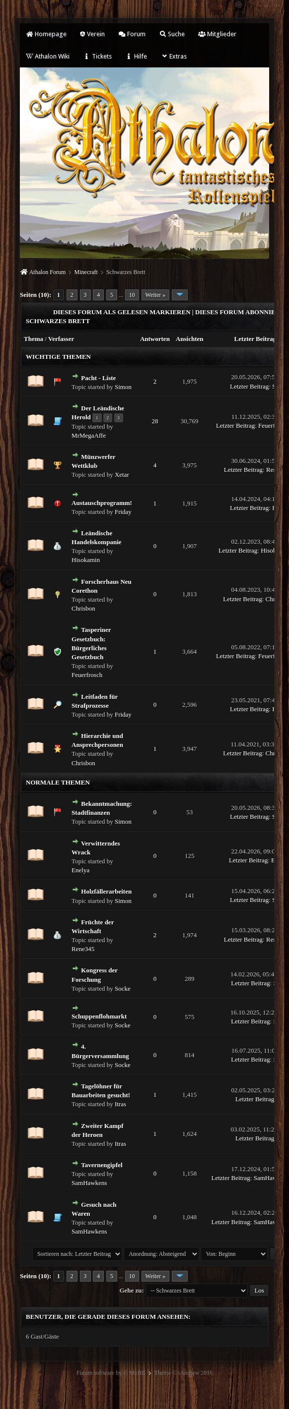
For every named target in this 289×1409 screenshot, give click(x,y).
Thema (33, 338)
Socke (123, 988)
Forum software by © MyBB (110, 1372)
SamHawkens (89, 1182)
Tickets (97, 56)
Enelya (80, 870)
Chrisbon (83, 608)
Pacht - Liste (98, 378)
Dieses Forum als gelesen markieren (122, 312)
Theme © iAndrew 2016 (183, 1372)
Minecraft (86, 272)
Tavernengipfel (101, 1165)
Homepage (46, 34)
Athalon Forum (47, 272)
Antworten (155, 338)
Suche (172, 34)
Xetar (122, 474)
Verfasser (61, 338)
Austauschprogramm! (102, 503)
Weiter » (155, 294)
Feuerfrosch (87, 674)
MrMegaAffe (89, 435)
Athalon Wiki (48, 56)
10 (132, 294)
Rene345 (83, 949)
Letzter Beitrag (255, 338)
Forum (131, 34)
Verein (92, 34)
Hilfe (136, 56)
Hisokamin (86, 560)
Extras (173, 56)
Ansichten (190, 338)
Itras (120, 1104)
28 (154, 421)
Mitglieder (217, 34)
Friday (123, 511)
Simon (123, 387)
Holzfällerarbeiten (106, 891)
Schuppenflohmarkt (99, 1016)
